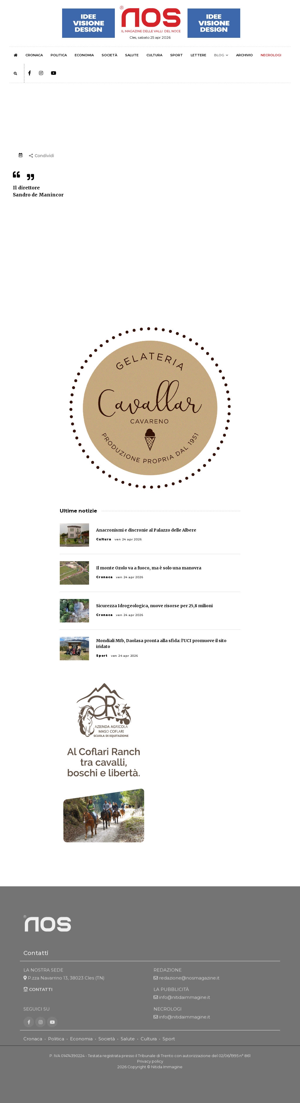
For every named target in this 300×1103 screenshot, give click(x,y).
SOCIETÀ (109, 55)
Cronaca (104, 577)
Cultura (103, 539)
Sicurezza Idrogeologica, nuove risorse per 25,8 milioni (154, 605)
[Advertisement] (150, 252)
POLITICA (59, 55)
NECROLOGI (271, 55)
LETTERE (198, 55)
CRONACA (34, 55)
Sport (102, 656)
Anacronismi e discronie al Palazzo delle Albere (146, 530)
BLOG (219, 55)
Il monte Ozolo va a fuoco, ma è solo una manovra (148, 568)
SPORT (176, 55)
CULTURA (154, 55)
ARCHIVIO (244, 55)
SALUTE (132, 55)
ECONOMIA (84, 55)
